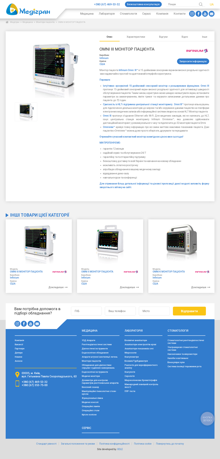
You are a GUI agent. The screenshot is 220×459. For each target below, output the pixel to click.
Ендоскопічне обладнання (95, 353)
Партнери (19, 348)
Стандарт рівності (46, 443)
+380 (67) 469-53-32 (107, 4)
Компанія (162, 13)
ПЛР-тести (130, 391)
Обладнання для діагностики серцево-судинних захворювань (98, 366)
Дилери (19, 353)
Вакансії (19, 344)
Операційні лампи (91, 406)
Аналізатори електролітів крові (140, 344)
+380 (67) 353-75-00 (34, 385)
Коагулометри (132, 357)
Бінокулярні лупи (176, 362)
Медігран (14, 22)
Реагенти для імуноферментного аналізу (141, 366)
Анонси (18, 361)
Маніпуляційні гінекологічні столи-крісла (99, 392)
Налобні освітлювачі (178, 358)
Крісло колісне (89, 414)
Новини (18, 357)
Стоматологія (128, 13)
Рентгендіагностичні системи (97, 344)
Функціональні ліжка (92, 398)
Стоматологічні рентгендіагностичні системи (186, 341)
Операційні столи (90, 410)
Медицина (87, 13)
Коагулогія (130, 372)
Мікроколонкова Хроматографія (141, 380)
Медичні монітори (91, 376)
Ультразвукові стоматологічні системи (183, 348)
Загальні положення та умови (78, 443)
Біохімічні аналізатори (136, 340)
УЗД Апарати (88, 340)
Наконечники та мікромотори (182, 354)
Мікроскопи (130, 353)
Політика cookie (143, 443)
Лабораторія (107, 13)
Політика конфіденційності (114, 443)
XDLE (120, 449)
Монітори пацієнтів (45, 22)
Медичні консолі (90, 402)
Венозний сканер (90, 387)
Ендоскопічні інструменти (95, 372)
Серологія (130, 376)
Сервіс (146, 13)
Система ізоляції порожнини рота (184, 366)
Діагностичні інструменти (95, 348)
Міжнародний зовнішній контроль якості (141, 385)
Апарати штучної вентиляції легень (100, 357)
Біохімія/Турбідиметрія (136, 361)
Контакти (179, 13)
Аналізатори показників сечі (139, 348)
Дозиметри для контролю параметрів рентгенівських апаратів (100, 381)
